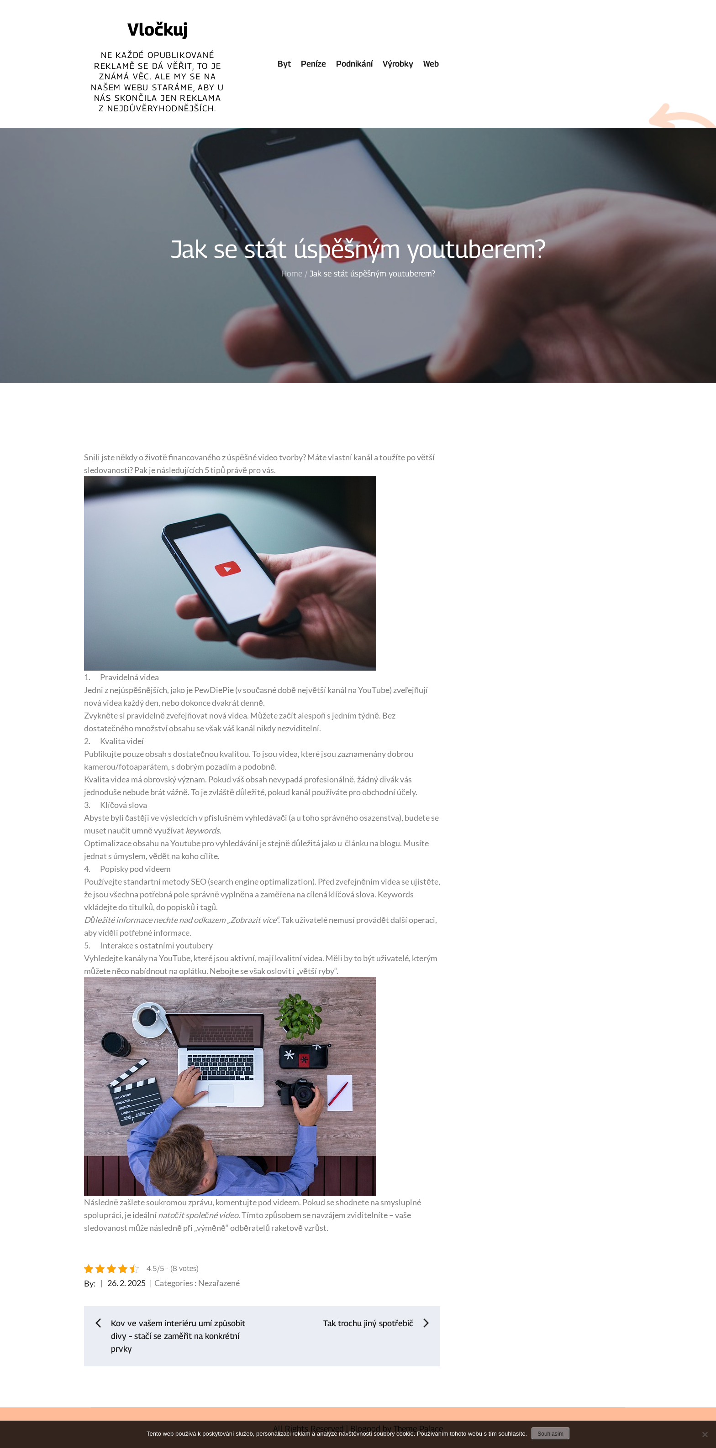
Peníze (313, 63)
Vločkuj (157, 29)
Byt (284, 63)
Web (431, 63)
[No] (704, 1434)
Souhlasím (550, 1434)
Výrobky (398, 63)
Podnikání (354, 63)
